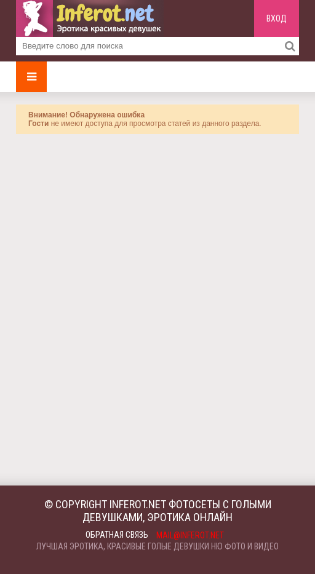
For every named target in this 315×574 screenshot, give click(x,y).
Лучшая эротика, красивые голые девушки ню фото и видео (157, 546)
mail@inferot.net (190, 535)
